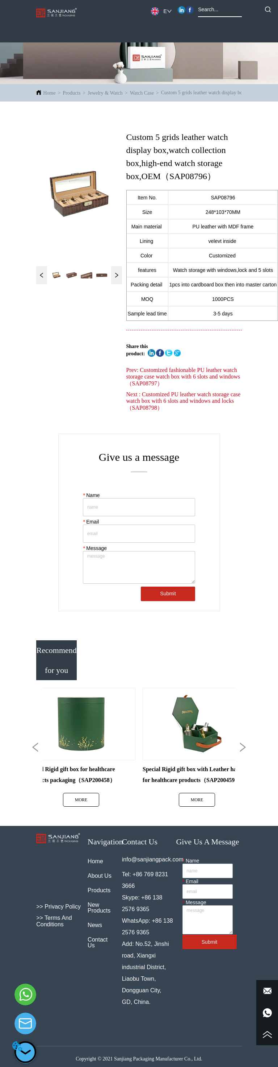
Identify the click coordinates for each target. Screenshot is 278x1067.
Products (71, 93)
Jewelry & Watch (105, 93)
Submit (168, 593)
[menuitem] (166, 33)
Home (49, 93)
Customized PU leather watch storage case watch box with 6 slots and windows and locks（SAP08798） (183, 401)
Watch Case (142, 93)
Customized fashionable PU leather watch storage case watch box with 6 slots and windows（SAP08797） (183, 376)
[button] (166, 33)
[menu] (166, 33)
